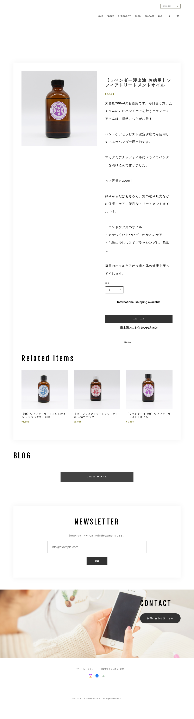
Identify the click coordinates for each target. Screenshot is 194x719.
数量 (107, 283)
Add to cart (138, 319)
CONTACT (149, 16)
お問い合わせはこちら (160, 618)
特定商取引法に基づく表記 (112, 669)
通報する (127, 342)
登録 (97, 561)
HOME (100, 16)
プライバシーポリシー (85, 669)
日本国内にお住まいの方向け (139, 327)
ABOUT (110, 16)
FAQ (160, 16)
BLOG (138, 16)
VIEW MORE (97, 476)
